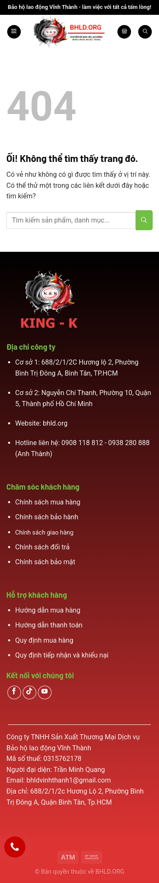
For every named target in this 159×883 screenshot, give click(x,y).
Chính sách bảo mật (45, 562)
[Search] (145, 32)
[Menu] (14, 32)
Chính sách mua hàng (48, 502)
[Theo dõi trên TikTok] (29, 692)
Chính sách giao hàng (44, 532)
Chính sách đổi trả (42, 547)
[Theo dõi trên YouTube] (45, 692)
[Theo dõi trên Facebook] (14, 692)
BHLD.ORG (109, 871)
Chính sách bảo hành (46, 517)
